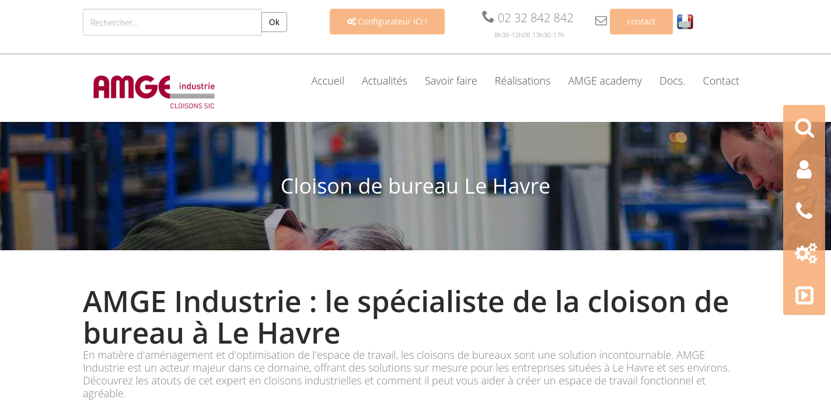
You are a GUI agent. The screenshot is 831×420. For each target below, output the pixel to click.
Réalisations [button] (523, 81)
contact (641, 21)
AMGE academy (605, 81)
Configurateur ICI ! (387, 21)
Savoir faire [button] (451, 81)
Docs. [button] (672, 81)
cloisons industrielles (313, 380)
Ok (274, 21)
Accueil (327, 81)
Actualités (384, 81)
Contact (721, 81)
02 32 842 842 (528, 18)
